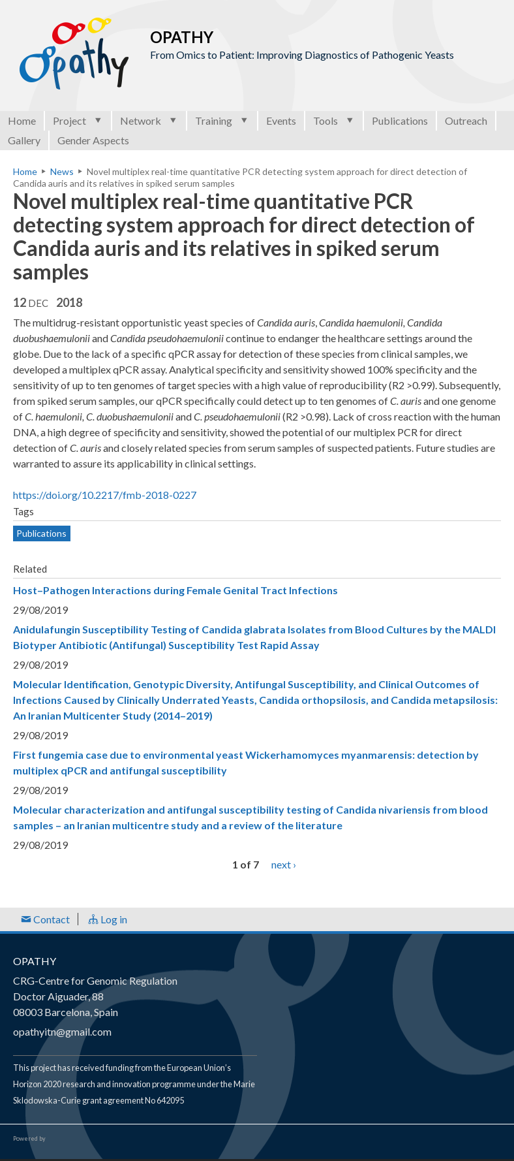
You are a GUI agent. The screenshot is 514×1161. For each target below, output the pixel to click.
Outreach (466, 120)
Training (222, 120)
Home (22, 120)
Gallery (24, 140)
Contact (45, 919)
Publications (400, 120)
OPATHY (34, 961)
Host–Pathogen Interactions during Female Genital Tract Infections (175, 590)
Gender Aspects (93, 140)
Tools (334, 120)
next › (283, 864)
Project (78, 120)
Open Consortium (84, 1138)
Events (281, 120)
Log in (107, 919)
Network (149, 120)
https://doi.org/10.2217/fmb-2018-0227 (104, 494)
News (62, 171)
